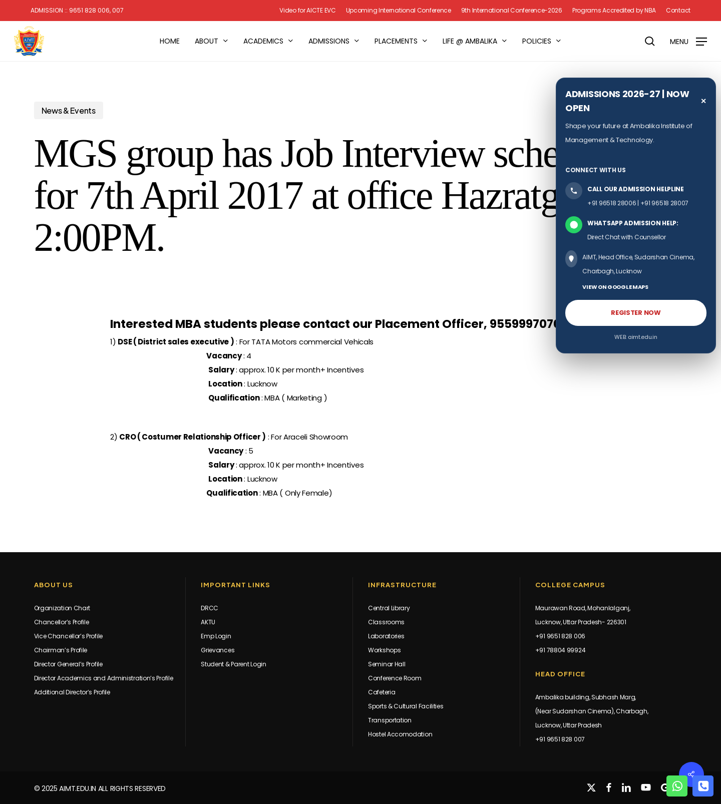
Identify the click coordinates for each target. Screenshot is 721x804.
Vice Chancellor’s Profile (68, 636)
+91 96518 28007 (664, 203)
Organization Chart (62, 608)
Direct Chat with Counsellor (626, 237)
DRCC (209, 608)
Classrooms (386, 622)
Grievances (217, 650)
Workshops (384, 650)
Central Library (389, 608)
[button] (688, 41)
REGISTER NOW (635, 312)
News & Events (69, 110)
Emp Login (216, 636)
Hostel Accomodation (400, 734)
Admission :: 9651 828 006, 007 (77, 11)
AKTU (208, 622)
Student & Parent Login (233, 664)
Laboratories (386, 636)
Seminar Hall (386, 664)
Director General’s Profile (68, 664)
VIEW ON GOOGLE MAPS (615, 287)
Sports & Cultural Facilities (406, 706)
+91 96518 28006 (611, 203)
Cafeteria (381, 692)
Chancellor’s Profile (61, 622)
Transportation (390, 720)
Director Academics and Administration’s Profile (103, 678)
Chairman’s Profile (61, 650)
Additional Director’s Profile (72, 692)
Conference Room (395, 678)
